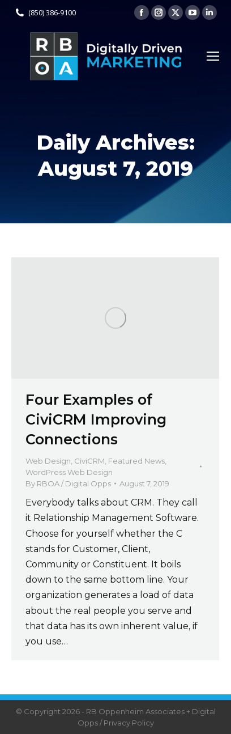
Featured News (136, 460)
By (68, 483)
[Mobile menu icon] (213, 56)
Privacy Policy (129, 722)
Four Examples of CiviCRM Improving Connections (95, 419)
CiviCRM (89, 460)
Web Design (48, 460)
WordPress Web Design (69, 472)
